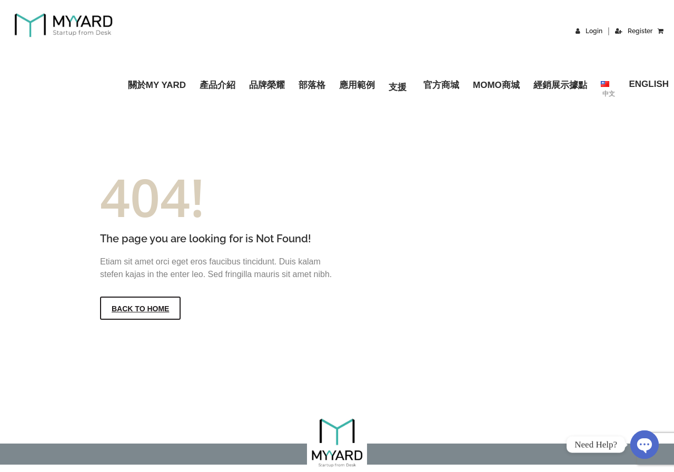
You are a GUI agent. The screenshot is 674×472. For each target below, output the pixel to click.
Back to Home (140, 308)
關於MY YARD (157, 85)
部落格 (312, 85)
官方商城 (441, 85)
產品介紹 (217, 85)
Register (633, 31)
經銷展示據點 (560, 85)
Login (589, 31)
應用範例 (357, 85)
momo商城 (496, 85)
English (649, 84)
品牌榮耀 (267, 85)
